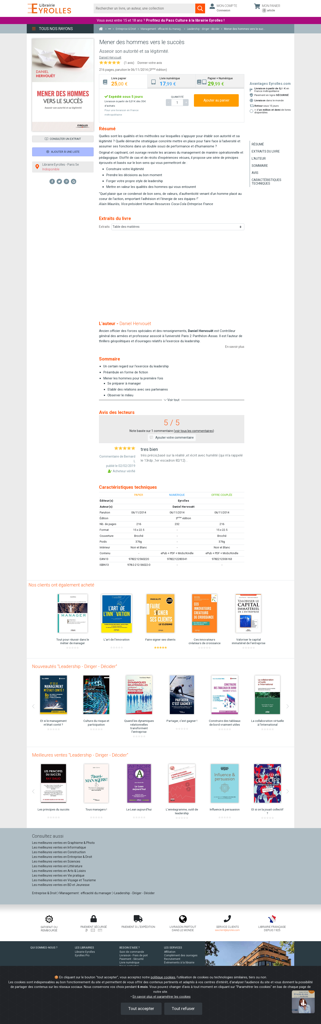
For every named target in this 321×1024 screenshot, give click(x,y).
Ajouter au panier (216, 100)
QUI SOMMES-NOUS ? (44, 947)
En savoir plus (234, 346)
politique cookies (163, 977)
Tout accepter (141, 1008)
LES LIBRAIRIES (84, 947)
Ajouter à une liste (63, 151)
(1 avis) (129, 63)
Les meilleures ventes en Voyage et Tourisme (64, 880)
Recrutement (172, 959)
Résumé (258, 144)
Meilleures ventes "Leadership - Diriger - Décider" (80, 755)
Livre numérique (129, 962)
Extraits (104, 226)
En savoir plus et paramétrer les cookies (162, 997)
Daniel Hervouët (110, 57)
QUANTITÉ (177, 96)
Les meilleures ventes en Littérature (57, 866)
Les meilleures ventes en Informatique (59, 847)
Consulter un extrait (63, 138)
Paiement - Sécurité (131, 959)
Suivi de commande (131, 951)
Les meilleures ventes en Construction (59, 852)
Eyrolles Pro (82, 955)
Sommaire (260, 165)
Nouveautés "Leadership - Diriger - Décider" (74, 666)
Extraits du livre (266, 151)
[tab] (123, 81)
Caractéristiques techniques (266, 181)
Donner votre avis (150, 63)
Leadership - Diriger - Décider (134, 893)
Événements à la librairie (179, 962)
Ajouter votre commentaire (172, 437)
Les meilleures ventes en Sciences (56, 861)
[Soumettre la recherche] (200, 8)
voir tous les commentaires (194, 431)
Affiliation (169, 951)
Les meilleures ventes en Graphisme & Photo (63, 843)
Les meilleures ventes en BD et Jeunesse (61, 885)
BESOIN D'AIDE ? (129, 947)
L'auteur (259, 158)
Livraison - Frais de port (133, 955)
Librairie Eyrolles (85, 951)
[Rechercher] (144, 8)
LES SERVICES (173, 947)
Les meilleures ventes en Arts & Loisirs (59, 871)
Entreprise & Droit (44, 893)
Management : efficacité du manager (85, 893)
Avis (255, 173)
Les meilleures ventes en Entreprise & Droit (62, 857)
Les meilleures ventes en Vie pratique (58, 875)
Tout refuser (183, 1008)
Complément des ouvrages (181, 955)
